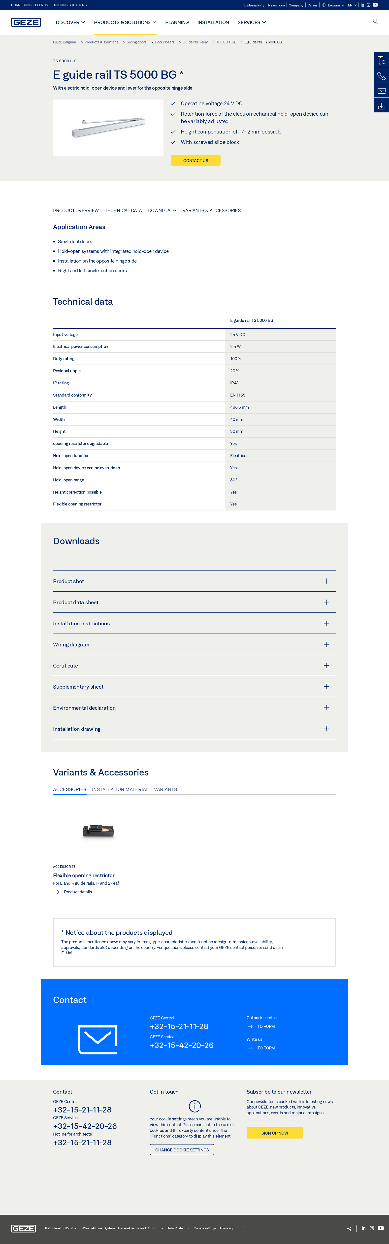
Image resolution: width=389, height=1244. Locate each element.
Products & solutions (122, 22)
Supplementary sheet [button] (191, 687)
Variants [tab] (165, 789)
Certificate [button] (191, 666)
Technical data (123, 210)
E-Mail (67, 952)
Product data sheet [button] (191, 602)
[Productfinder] (381, 60)
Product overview (76, 210)
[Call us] (381, 76)
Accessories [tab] (70, 789)
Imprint (242, 1228)
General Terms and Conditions (140, 1228)
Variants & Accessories (212, 210)
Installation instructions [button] (191, 623)
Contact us (195, 160)
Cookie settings (205, 1228)
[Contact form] (381, 91)
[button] (333, 5)
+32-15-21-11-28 (179, 1026)
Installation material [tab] (120, 789)
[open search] (375, 22)
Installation (213, 22)
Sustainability (253, 5)
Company (296, 5)
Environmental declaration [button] (191, 708)
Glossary (226, 1228)
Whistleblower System (98, 1228)
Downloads (162, 210)
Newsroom (276, 5)
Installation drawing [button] (191, 729)
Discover (67, 22)
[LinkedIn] (363, 5)
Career (313, 5)
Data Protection (178, 1228)
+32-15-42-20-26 (181, 1045)
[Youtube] (375, 5)
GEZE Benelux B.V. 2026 (60, 1228)
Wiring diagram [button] (191, 644)
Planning (177, 22)
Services (249, 22)
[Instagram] (369, 5)
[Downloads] (381, 106)
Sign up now (274, 1133)
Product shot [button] (191, 581)
